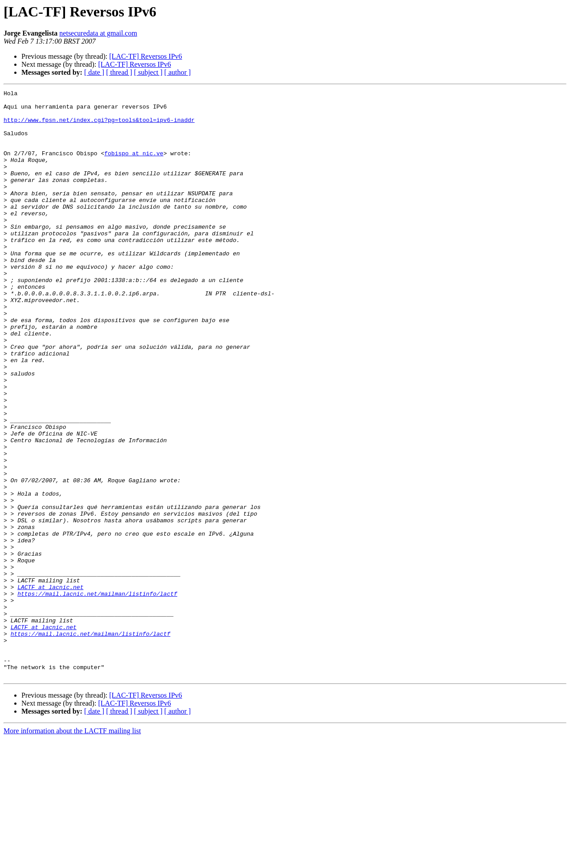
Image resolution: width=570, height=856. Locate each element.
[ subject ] (148, 72)
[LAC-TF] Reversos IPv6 (145, 56)
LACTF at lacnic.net (50, 687)
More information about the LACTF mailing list (72, 848)
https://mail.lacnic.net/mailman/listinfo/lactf (97, 695)
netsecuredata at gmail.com (98, 33)
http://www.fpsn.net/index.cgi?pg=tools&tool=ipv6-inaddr (99, 126)
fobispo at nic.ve (133, 166)
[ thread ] (119, 72)
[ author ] (177, 72)
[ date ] (94, 72)
